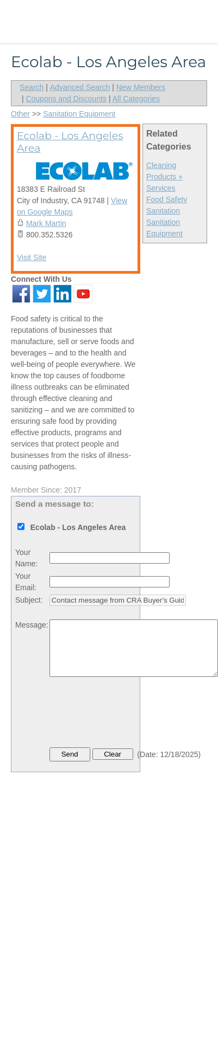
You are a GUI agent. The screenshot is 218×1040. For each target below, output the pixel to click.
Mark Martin (46, 223)
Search (31, 87)
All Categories (136, 98)
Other (20, 113)
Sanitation (163, 210)
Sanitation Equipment (79, 113)
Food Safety (167, 199)
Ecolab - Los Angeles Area (70, 142)
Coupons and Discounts (66, 98)
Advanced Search (80, 87)
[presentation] (132, 715)
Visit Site (31, 257)
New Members (140, 87)
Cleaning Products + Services (164, 176)
